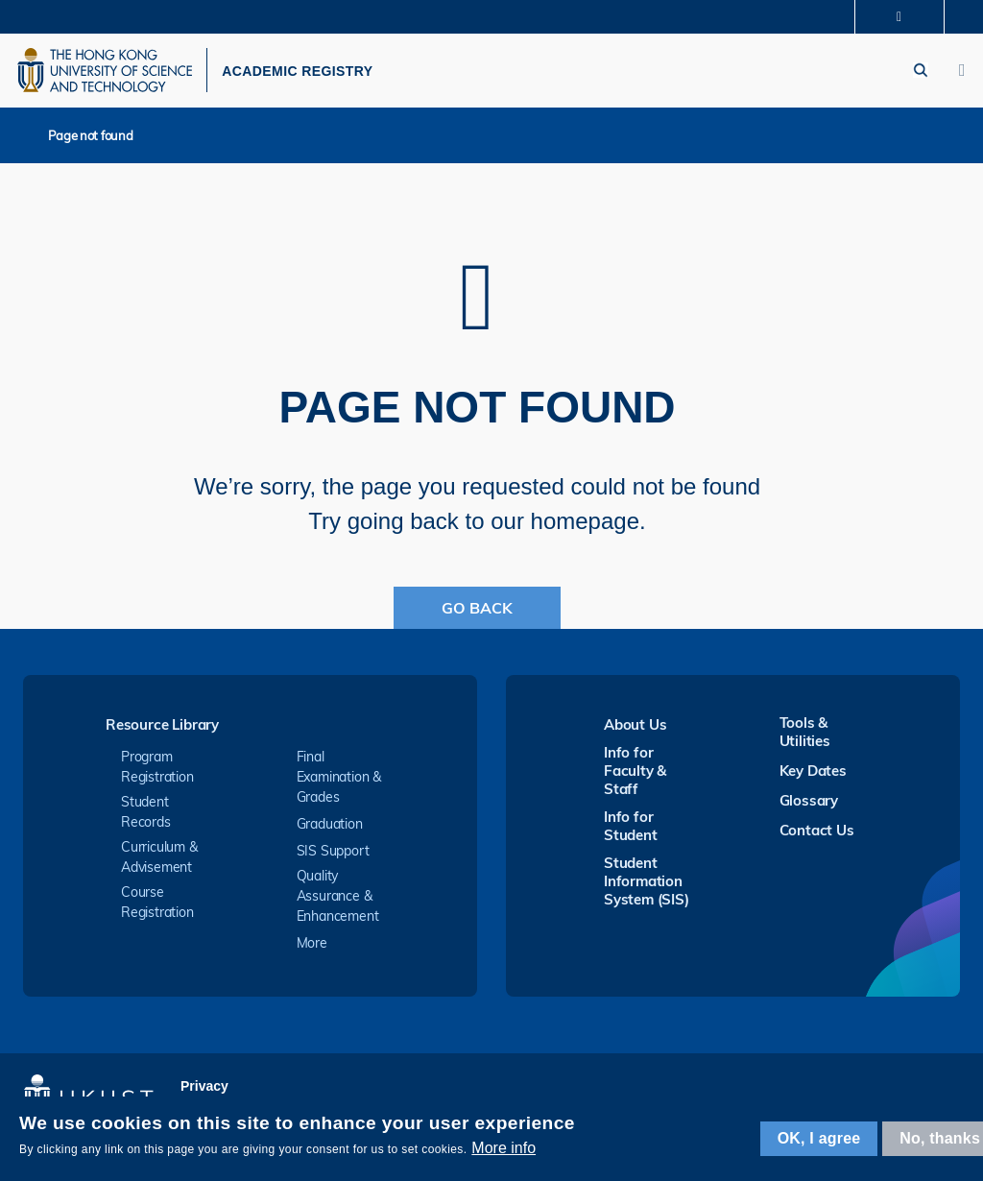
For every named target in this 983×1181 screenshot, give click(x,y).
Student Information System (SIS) (646, 886)
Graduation (330, 829)
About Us (635, 730)
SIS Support (333, 856)
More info (503, 1148)
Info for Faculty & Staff (635, 776)
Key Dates (813, 776)
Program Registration (157, 772)
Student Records (146, 817)
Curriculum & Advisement (159, 862)
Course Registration (157, 908)
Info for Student (631, 831)
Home (28, 140)
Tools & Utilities (804, 737)
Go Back (477, 613)
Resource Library (162, 731)
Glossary (808, 806)
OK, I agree (819, 1138)
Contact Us (816, 836)
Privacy (204, 1091)
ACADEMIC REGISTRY (316, 74)
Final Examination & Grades (339, 782)
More (312, 948)
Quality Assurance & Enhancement (338, 901)
